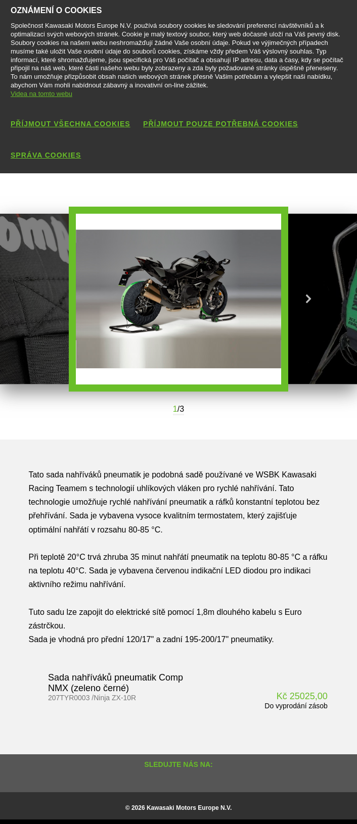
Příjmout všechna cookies (70, 124)
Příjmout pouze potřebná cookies (220, 124)
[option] (178, 299)
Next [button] (308, 299)
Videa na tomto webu (41, 94)
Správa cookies (46, 155)
